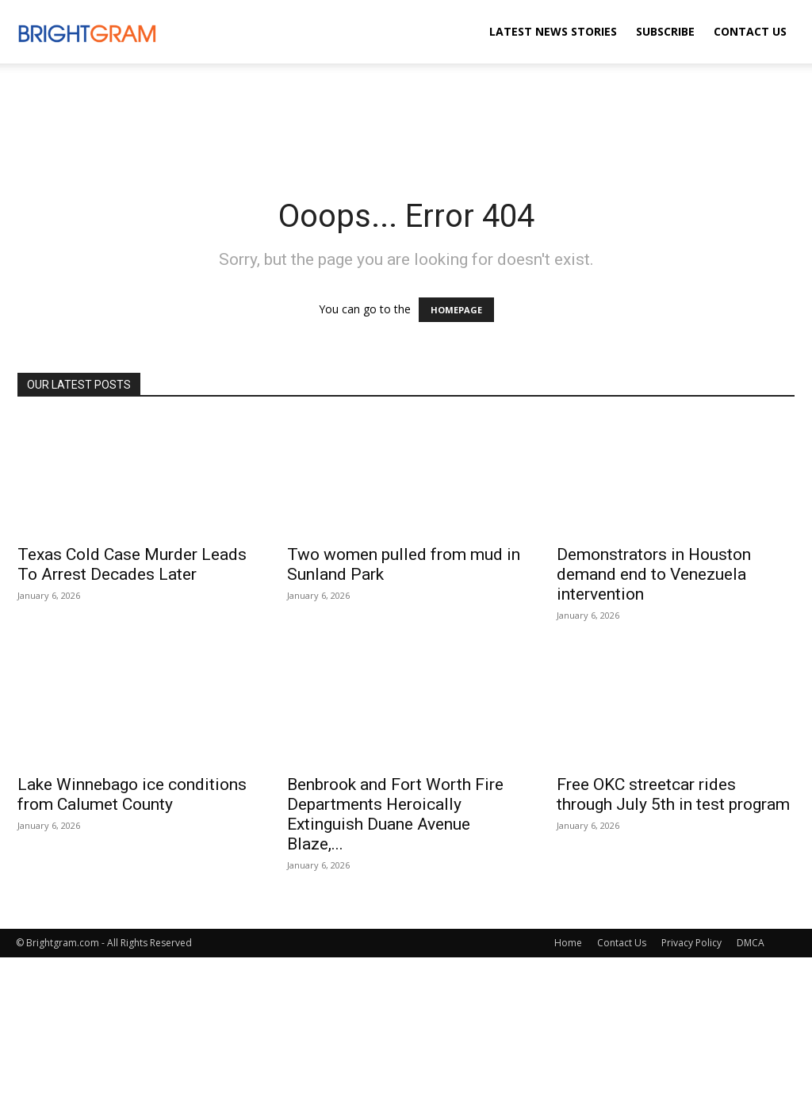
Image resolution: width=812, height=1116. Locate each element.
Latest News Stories (553, 31)
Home (568, 942)
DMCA (750, 942)
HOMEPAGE (456, 310)
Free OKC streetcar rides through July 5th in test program (673, 794)
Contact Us (750, 31)
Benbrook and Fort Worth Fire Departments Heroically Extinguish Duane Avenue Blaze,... (395, 814)
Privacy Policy (691, 942)
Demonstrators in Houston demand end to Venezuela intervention (654, 574)
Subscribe (665, 31)
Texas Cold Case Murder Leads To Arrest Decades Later (132, 564)
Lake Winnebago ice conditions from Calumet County (132, 794)
